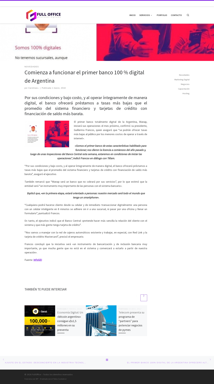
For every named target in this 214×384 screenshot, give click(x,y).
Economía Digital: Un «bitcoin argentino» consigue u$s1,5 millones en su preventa (70, 321)
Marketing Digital (181, 79)
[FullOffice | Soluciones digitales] (43, 14)
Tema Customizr (60, 379)
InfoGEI (37, 260)
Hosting (185, 93)
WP (37, 379)
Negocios (185, 84)
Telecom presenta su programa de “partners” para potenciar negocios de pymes (131, 321)
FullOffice (36, 374)
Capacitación (183, 88)
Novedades (184, 75)
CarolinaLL (33, 88)
